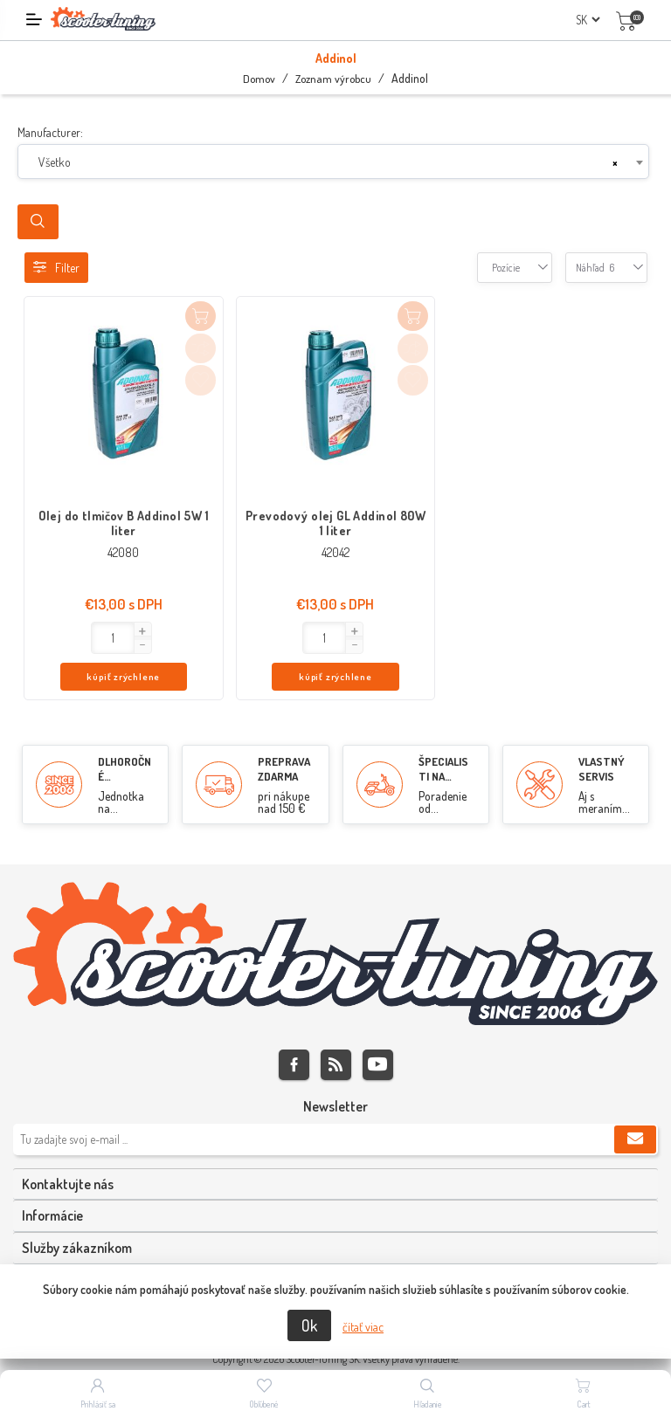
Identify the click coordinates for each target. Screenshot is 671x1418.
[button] (84, 631)
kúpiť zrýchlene (157, 638)
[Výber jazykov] (587, 19)
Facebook (294, 1030)
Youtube (378, 1030)
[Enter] (54, 638)
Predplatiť (635, 1105)
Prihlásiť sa (97, 1404)
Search (38, 221)
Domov (259, 79)
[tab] (335, 1149)
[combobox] (333, 161)
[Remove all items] (615, 162)
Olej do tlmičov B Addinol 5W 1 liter (124, 523)
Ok (309, 1325)
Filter (56, 267)
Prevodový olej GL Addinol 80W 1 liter (335, 523)
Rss (336, 1030)
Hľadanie (427, 1404)
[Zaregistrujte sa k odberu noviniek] (335, 1104)
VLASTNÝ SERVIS (601, 734)
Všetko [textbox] (54, 162)
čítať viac (363, 1326)
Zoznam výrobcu (333, 79)
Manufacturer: (50, 132)
